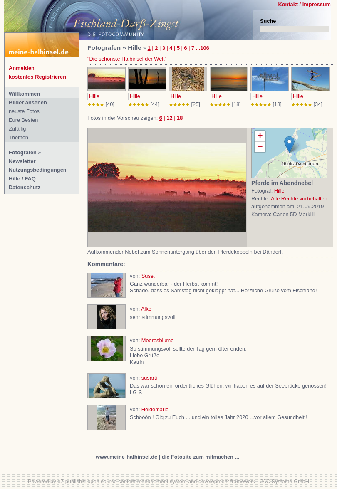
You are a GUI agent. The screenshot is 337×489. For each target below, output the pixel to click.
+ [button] (260, 136)
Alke (146, 309)
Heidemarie (154, 409)
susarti (149, 378)
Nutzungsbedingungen (38, 170)
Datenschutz (24, 187)
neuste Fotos (24, 111)
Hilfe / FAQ (22, 178)
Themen (18, 137)
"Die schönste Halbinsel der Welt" (126, 59)
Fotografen (23, 152)
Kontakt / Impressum (304, 4)
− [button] (260, 147)
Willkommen (24, 94)
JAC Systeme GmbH (284, 481)
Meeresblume (157, 340)
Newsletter (22, 161)
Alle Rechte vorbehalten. (300, 198)
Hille (94, 96)
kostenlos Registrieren (37, 77)
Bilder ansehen (28, 102)
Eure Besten (23, 120)
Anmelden (22, 68)
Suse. (148, 276)
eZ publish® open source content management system (121, 481)
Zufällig (17, 129)
